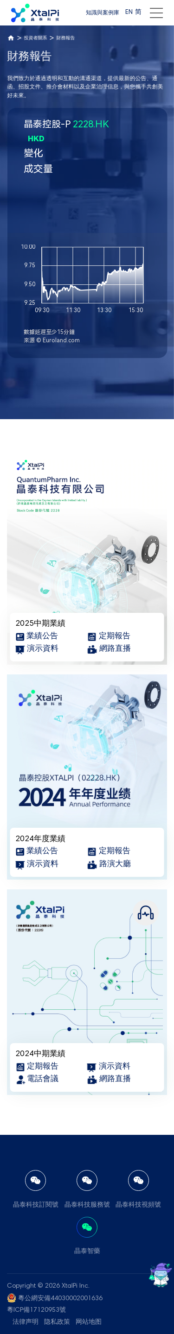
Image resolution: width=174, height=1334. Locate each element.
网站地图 (89, 1322)
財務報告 (65, 38)
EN (129, 12)
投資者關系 (35, 38)
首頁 (10, 38)
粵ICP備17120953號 (36, 1310)
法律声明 (26, 1322)
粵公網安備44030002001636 (60, 1299)
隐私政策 (57, 1322)
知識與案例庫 (102, 13)
